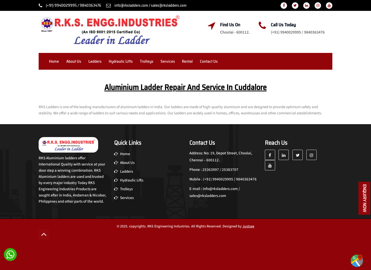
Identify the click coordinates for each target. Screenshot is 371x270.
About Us (73, 61)
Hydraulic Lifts (121, 61)
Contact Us (209, 61)
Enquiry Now (364, 198)
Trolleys (146, 61)
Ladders (95, 61)
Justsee (248, 226)
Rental (187, 61)
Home (54, 61)
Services (168, 61)
